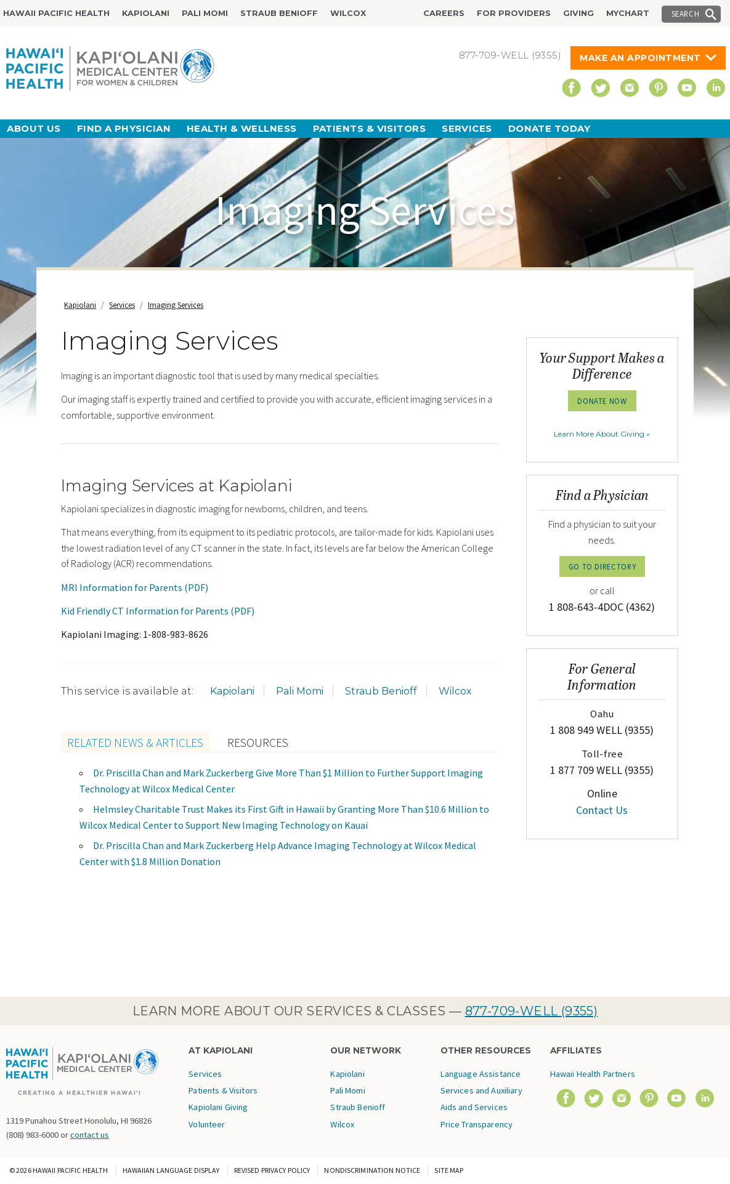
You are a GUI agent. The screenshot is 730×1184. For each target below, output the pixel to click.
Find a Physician (124, 128)
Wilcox (348, 13)
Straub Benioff (279, 13)
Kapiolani (145, 13)
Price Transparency (476, 1124)
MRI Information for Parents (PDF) (134, 587)
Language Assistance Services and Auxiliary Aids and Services (481, 1090)
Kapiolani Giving (218, 1107)
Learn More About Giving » (602, 433)
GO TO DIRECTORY (602, 566)
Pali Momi (205, 13)
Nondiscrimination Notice (372, 1170)
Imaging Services (175, 305)
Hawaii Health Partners (592, 1073)
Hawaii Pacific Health (56, 13)
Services (467, 128)
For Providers (514, 13)
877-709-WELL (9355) (531, 1011)
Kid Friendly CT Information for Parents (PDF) (157, 611)
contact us (89, 1134)
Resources (257, 742)
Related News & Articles (135, 742)
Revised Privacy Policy (272, 1170)
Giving (578, 13)
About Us (34, 128)
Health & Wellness (242, 128)
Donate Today (549, 128)
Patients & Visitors (369, 128)
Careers (443, 13)
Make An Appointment (640, 57)
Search (685, 13)
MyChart (627, 13)
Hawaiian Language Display (171, 1170)
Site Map (448, 1170)
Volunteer (207, 1124)
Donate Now (602, 401)
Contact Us (602, 810)
